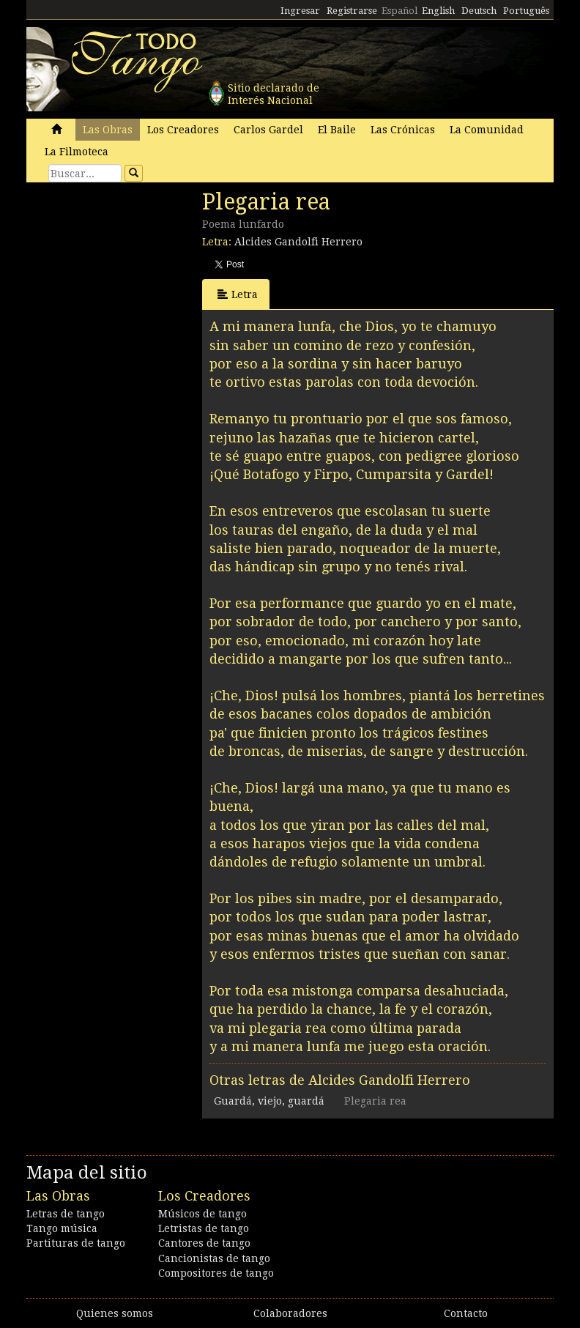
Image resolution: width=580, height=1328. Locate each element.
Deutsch (479, 10)
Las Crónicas (403, 130)
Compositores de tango (216, 1273)
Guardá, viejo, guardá (269, 1101)
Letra (238, 294)
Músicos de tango (202, 1214)
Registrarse (352, 10)
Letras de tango (65, 1214)
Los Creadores (183, 130)
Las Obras (108, 130)
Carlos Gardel (268, 130)
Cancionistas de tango (214, 1258)
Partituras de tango (75, 1243)
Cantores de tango (204, 1243)
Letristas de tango (203, 1228)
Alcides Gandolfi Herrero (298, 242)
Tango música (61, 1228)
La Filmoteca (76, 151)
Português (526, 10)
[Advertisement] (136, 289)
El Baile (337, 130)
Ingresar (300, 10)
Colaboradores (290, 1313)
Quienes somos (114, 1313)
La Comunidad (487, 130)
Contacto (466, 1313)
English (438, 10)
